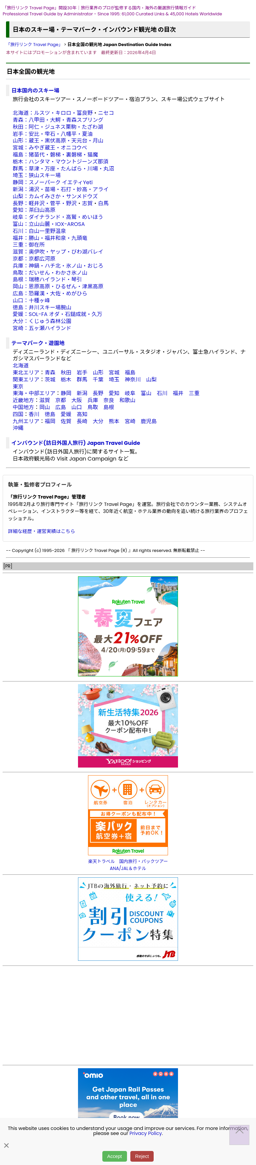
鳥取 (92, 407)
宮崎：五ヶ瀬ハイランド (42, 328)
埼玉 (114, 379)
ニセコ (106, 113)
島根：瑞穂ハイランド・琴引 (47, 279)
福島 (130, 372)
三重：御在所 (29, 245)
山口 (76, 407)
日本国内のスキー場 (35, 90)
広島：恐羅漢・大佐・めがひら (50, 293)
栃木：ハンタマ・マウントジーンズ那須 (60, 162)
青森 (50, 372)
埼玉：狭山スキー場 (37, 175)
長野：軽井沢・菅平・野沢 (45, 203)
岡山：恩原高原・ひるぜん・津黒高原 (58, 286)
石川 (162, 393)
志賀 (87, 203)
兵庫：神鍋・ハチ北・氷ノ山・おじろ (58, 266)
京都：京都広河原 (34, 259)
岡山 (44, 407)
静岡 (66, 393)
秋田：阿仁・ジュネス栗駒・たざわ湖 (58, 127)
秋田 (66, 372)
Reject (142, 1156)
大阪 (76, 400)
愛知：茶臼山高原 (34, 210)
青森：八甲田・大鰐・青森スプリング (58, 120)
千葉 (98, 379)
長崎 (82, 421)
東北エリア (26, 372)
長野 (98, 393)
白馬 (103, 203)
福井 (178, 393)
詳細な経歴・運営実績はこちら (41, 531)
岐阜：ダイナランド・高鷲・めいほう (58, 217)
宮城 (114, 372)
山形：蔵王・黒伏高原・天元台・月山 (58, 140)
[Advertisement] (128, 1015)
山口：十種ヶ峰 (31, 300)
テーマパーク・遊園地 (38, 343)
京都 (60, 400)
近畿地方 (23, 400)
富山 (146, 393)
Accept (114, 1156)
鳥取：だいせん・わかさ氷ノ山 (50, 273)
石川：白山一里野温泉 (39, 231)
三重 (194, 393)
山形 (98, 372)
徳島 (50, 414)
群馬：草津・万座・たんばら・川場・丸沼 (63, 169)
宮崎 (130, 421)
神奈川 (133, 379)
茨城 (50, 379)
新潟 (82, 393)
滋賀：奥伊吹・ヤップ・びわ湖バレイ (58, 252)
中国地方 (23, 407)
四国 (18, 414)
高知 (82, 414)
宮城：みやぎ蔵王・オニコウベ (50, 148)
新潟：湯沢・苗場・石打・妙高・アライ (61, 189)
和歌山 (127, 400)
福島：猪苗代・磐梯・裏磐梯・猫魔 (55, 155)
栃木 (66, 379)
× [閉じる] (6, 1145)
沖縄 (18, 428)
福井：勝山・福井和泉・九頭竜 (50, 238)
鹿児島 (149, 421)
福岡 (50, 421)
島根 (108, 407)
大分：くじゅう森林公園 (42, 321)
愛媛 (66, 414)
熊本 (114, 421)
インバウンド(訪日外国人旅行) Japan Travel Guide (75, 443)
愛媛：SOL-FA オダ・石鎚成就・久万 (57, 314)
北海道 (21, 365)
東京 (18, 386)
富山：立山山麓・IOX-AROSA (49, 224)
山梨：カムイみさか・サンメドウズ (55, 196)
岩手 (82, 372)
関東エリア (26, 379)
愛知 (114, 393)
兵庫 (92, 400)
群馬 (82, 379)
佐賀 (66, 421)
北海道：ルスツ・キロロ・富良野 (53, 113)
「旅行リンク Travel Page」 (34, 44)
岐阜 (130, 393)
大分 (98, 421)
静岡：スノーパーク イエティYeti (53, 182)
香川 (34, 414)
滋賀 (44, 400)
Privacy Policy (145, 1133)
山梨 (151, 379)
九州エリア (26, 421)
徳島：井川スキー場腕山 (42, 307)
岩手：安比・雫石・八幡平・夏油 (53, 134)
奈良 (108, 400)
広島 (60, 407)
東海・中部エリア (34, 393)
